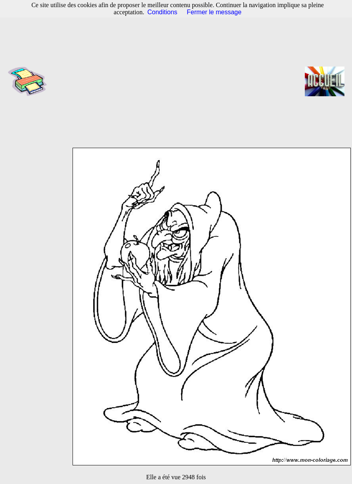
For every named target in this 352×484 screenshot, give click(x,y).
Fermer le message (214, 12)
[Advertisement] (178, 81)
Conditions (162, 12)
